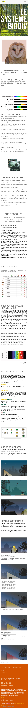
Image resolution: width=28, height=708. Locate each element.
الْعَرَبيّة (2, 700)
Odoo (8, 703)
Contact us (3, 676)
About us (16, 686)
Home (2, 670)
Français (11, 700)
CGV (2, 697)
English (6, 700)
